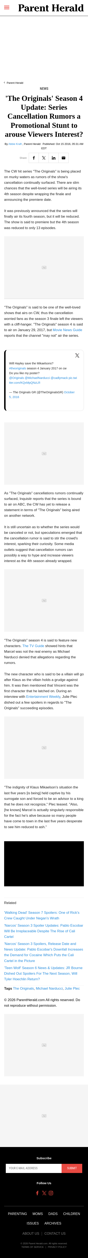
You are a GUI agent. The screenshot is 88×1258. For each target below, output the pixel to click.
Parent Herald (15, 82)
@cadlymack (59, 378)
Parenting (17, 1214)
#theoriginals (17, 368)
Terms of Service (32, 1247)
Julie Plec (72, 988)
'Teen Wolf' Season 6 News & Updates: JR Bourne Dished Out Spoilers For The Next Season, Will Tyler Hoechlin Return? (43, 973)
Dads (52, 1214)
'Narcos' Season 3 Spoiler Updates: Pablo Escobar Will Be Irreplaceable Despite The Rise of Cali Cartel (43, 931)
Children (71, 1214)
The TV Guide (33, 646)
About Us (30, 1233)
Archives (52, 1223)
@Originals (16, 378)
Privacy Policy (57, 1247)
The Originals (23, 988)
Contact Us (55, 1233)
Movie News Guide (67, 330)
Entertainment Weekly (43, 697)
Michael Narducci (49, 988)
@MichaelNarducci (37, 378)
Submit (72, 1168)
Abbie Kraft (15, 144)
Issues (33, 1223)
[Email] (63, 158)
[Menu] (6, 7)
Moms (38, 1214)
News (44, 89)
